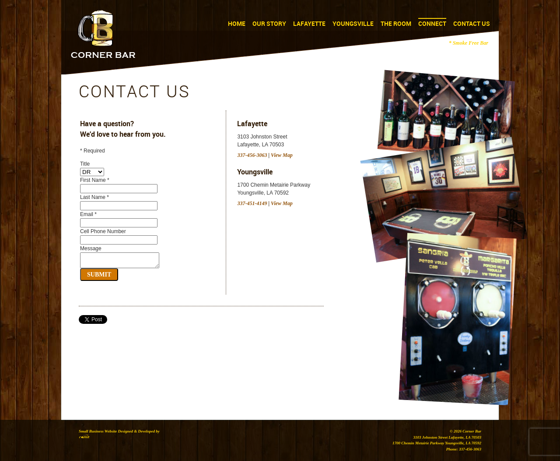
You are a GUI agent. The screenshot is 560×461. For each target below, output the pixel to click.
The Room (396, 23)
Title (85, 164)
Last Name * (94, 197)
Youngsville (353, 23)
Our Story (269, 23)
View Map (282, 155)
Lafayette (309, 23)
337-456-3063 (252, 155)
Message (91, 248)
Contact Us (471, 23)
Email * (88, 214)
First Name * (94, 180)
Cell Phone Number (103, 231)
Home (236, 23)
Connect (432, 23)
